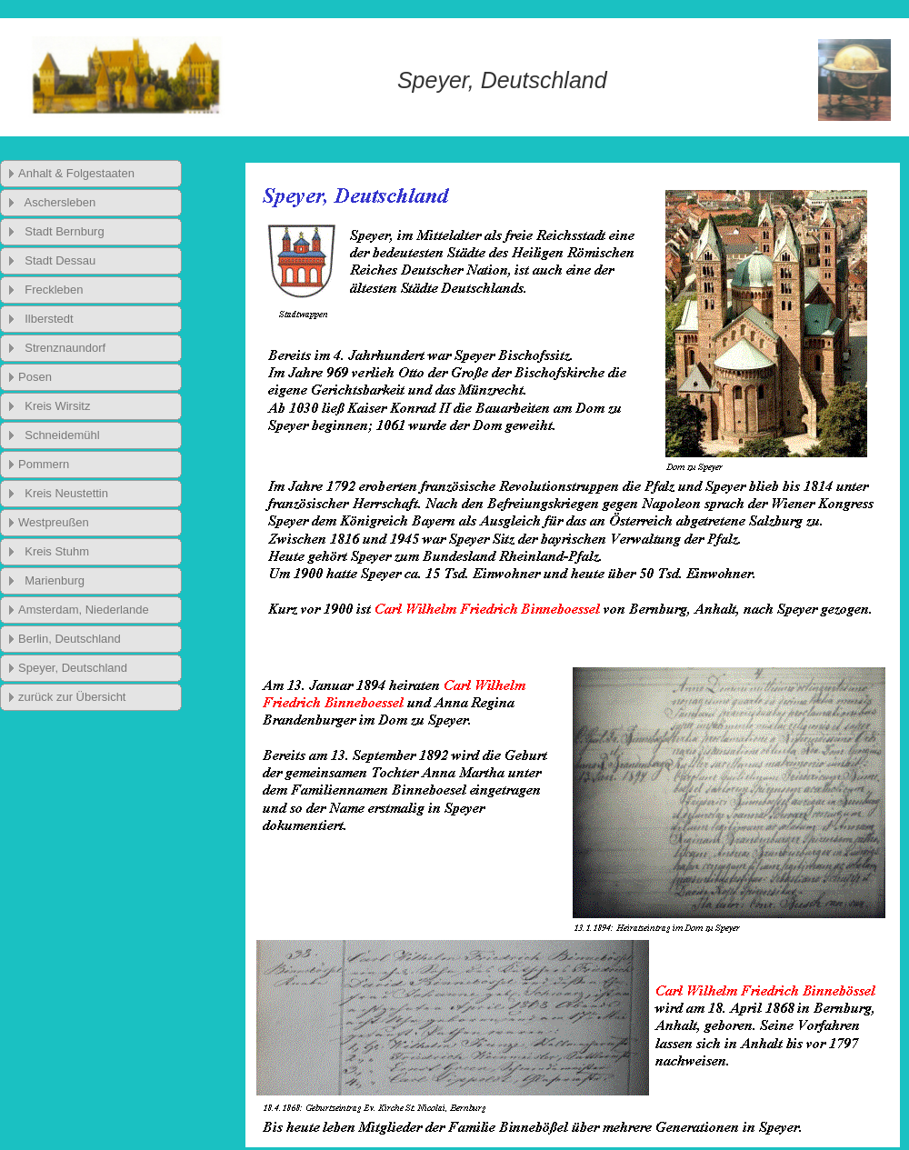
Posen (35, 377)
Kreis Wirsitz (54, 406)
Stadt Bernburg (61, 231)
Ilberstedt (46, 318)
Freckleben (51, 289)
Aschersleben (56, 202)
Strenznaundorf (61, 348)
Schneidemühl (59, 435)
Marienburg (51, 580)
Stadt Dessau (56, 260)
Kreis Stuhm (53, 551)
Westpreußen (53, 522)
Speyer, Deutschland (72, 668)
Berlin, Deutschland (69, 638)
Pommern (43, 464)
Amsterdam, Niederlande (83, 609)
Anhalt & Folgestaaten (76, 173)
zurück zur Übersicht (71, 697)
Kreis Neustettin (63, 493)
